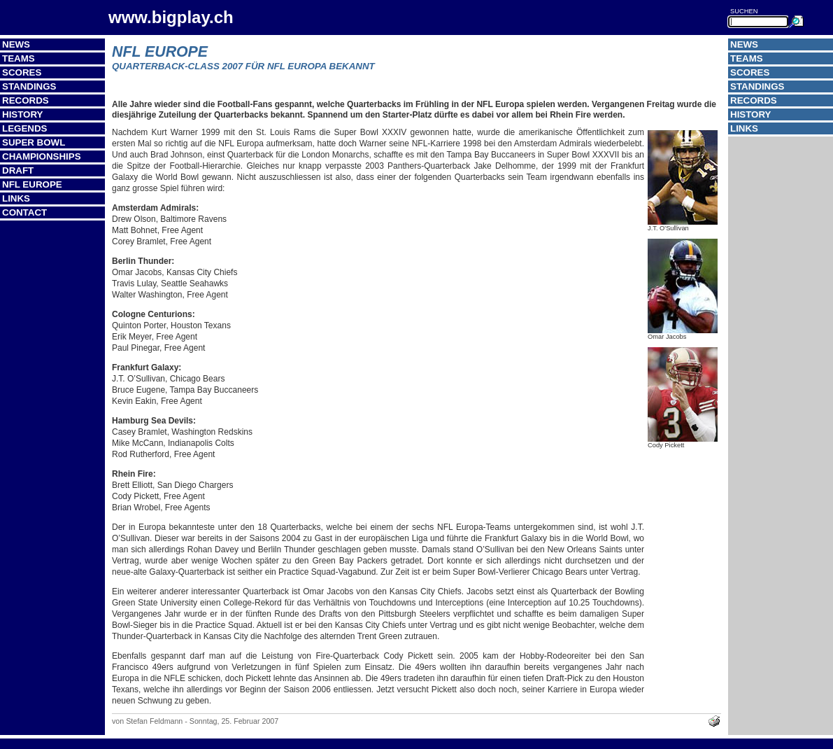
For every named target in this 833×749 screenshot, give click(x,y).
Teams (18, 58)
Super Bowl (33, 142)
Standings (29, 86)
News (16, 44)
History (22, 114)
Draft (18, 170)
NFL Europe (32, 184)
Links (16, 198)
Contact (24, 212)
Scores (21, 72)
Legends (24, 128)
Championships (41, 156)
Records (25, 100)
